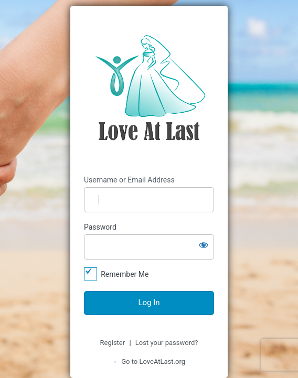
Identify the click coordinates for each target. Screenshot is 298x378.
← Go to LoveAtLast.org (149, 361)
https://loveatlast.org (149, 90)
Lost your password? (166, 343)
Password (100, 227)
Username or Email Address (129, 180)
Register (112, 343)
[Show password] (203, 244)
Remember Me (124, 274)
